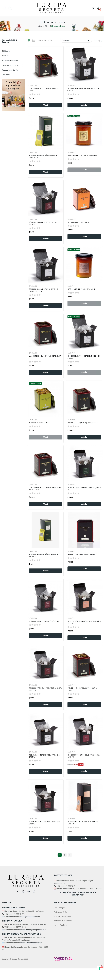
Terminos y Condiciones (63, 920)
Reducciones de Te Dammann (10, 72)
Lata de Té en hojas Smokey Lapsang (81, 554)
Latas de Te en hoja (10, 65)
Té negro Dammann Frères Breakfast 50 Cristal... (83, 90)
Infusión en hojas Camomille (40, 423)
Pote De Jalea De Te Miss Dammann (81, 289)
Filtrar (99, 41)
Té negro (6, 51)
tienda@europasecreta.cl (30, 917)
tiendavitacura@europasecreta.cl (33, 930)
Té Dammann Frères (9, 41)
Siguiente (70, 855)
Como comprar (59, 907)
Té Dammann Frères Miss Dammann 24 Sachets (82, 823)
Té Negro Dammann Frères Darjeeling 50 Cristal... (83, 357)
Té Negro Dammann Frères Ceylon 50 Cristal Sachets (43, 290)
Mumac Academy (60, 925)
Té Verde (5, 55)
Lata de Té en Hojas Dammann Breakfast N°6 (45, 357)
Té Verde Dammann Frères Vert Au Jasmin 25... (84, 489)
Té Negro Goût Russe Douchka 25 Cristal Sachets (83, 756)
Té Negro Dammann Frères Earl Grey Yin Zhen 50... (45, 223)
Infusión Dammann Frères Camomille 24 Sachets (44, 555)
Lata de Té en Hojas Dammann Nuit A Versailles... (82, 689)
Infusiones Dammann (10, 60)
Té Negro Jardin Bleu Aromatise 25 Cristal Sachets (45, 689)
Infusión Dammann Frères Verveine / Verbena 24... (43, 156)
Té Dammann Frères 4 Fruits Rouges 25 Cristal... (44, 823)
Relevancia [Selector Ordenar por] (76, 40)
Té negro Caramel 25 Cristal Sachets (44, 621)
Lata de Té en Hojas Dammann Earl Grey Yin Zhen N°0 (45, 489)
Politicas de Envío (60, 912)
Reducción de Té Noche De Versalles (82, 155)
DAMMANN (33, 85)
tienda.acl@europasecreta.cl (31, 943)
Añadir (45, 105)
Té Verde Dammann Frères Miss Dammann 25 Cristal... (84, 622)
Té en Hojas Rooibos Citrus (78, 222)
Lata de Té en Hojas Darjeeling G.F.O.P (82, 423)
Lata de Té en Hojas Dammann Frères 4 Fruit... (44, 90)
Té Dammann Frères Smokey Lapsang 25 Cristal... (44, 756)
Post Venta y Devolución (63, 916)
